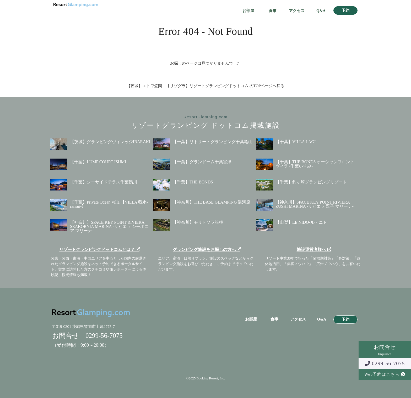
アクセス (297, 11)
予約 (345, 11)
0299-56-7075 (385, 363)
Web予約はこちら (384, 374)
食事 (273, 11)
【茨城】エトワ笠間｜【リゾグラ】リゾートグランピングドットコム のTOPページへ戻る (205, 86)
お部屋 (248, 11)
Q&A (321, 11)
